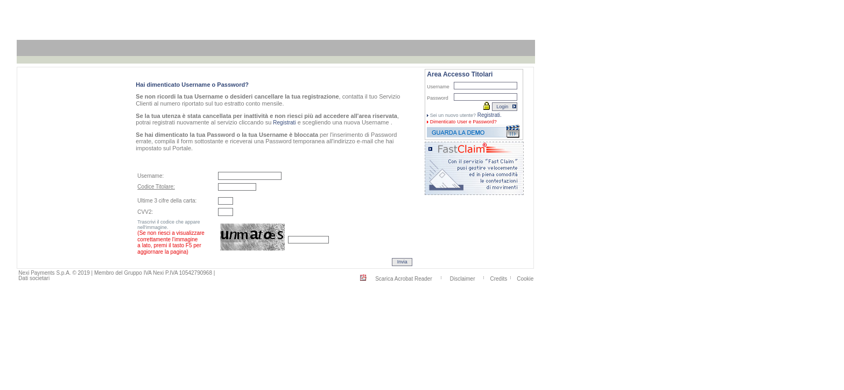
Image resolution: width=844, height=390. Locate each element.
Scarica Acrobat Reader (403, 278)
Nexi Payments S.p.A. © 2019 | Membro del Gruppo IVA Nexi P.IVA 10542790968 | (116, 273)
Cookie (525, 278)
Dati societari (34, 278)
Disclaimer (462, 278)
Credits (499, 278)
